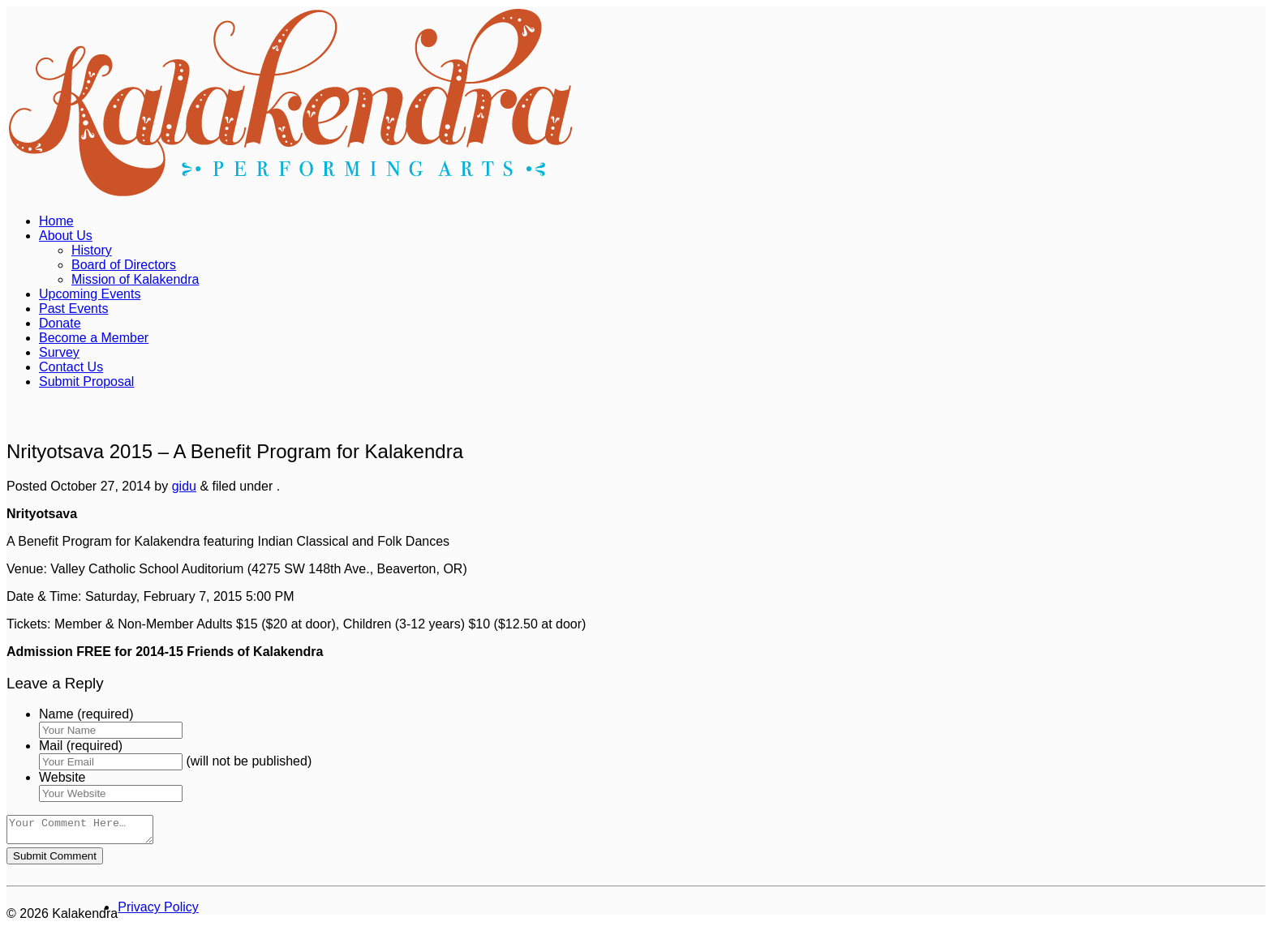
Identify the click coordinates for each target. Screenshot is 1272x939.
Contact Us (71, 367)
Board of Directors (123, 265)
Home (56, 221)
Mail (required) (80, 745)
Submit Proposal (86, 381)
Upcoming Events (89, 294)
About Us (65, 235)
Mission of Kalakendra (135, 279)
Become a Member (93, 338)
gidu (184, 486)
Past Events (73, 308)
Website (62, 777)
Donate (60, 323)
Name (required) (86, 714)
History (91, 250)
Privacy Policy (158, 912)
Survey (59, 352)
